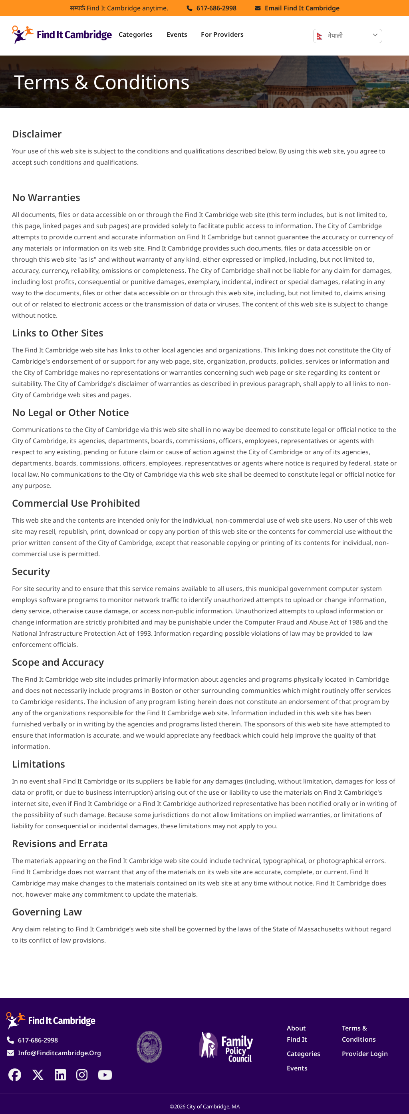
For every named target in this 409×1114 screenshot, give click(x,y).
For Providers (222, 34)
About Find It (297, 1034)
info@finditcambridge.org (59, 1052)
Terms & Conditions (359, 1034)
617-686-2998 (216, 8)
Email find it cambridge (302, 8)
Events (177, 34)
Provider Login (365, 1053)
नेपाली (330, 36)
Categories (136, 34)
